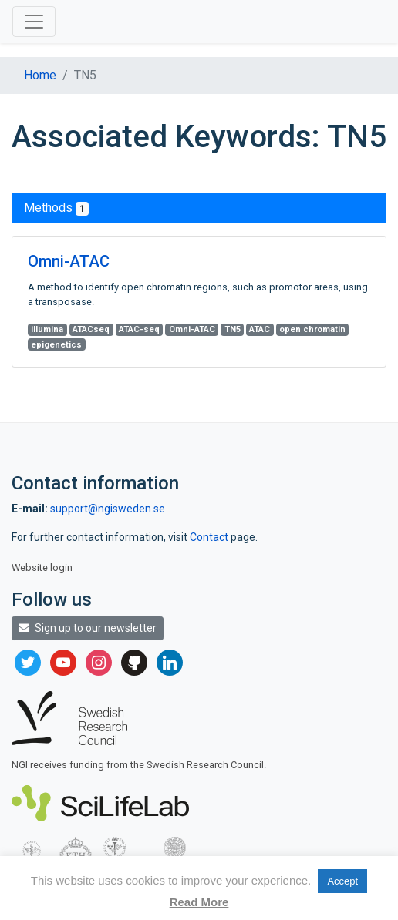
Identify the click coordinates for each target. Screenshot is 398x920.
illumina (47, 329)
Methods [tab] (56, 208)
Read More (199, 901)
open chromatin (312, 329)
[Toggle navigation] (34, 21)
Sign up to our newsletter (88, 628)
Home (40, 75)
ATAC (259, 329)
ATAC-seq (139, 329)
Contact (210, 537)
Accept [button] (342, 881)
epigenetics (56, 345)
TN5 (232, 329)
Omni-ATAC (69, 261)
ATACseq (91, 329)
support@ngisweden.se (107, 508)
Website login (42, 567)
